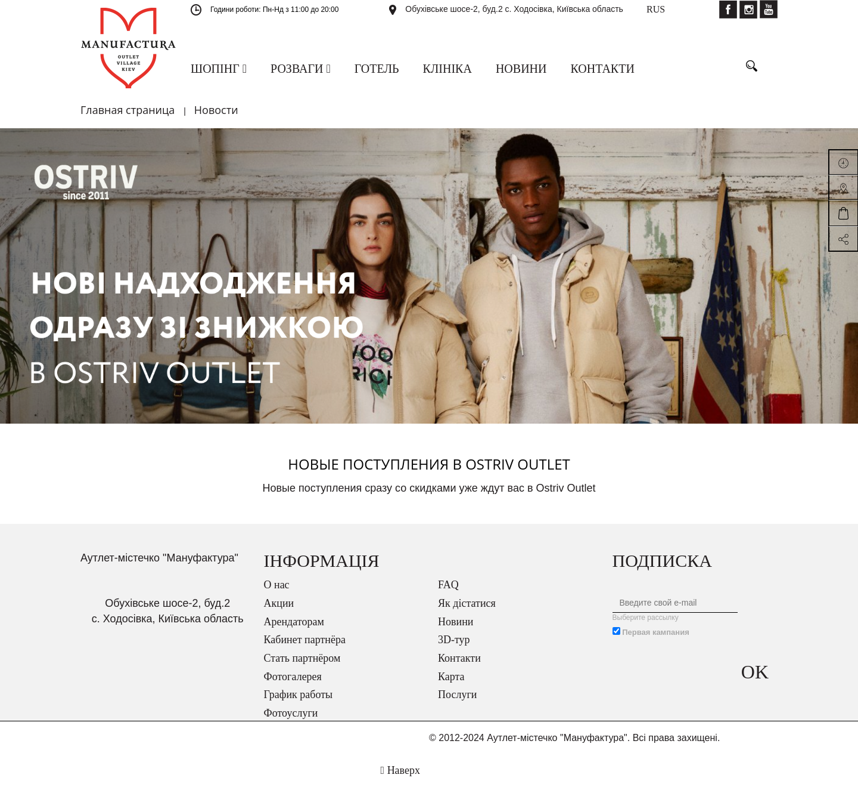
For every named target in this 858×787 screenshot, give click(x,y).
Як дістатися (467, 603)
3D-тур (454, 640)
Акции (279, 603)
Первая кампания (655, 632)
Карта (451, 677)
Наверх (400, 770)
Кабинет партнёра (305, 640)
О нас (277, 585)
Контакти (459, 658)
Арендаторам (294, 622)
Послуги (457, 694)
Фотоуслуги (291, 713)
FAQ (448, 585)
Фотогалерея (293, 677)
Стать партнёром (302, 658)
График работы (298, 694)
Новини (455, 622)
